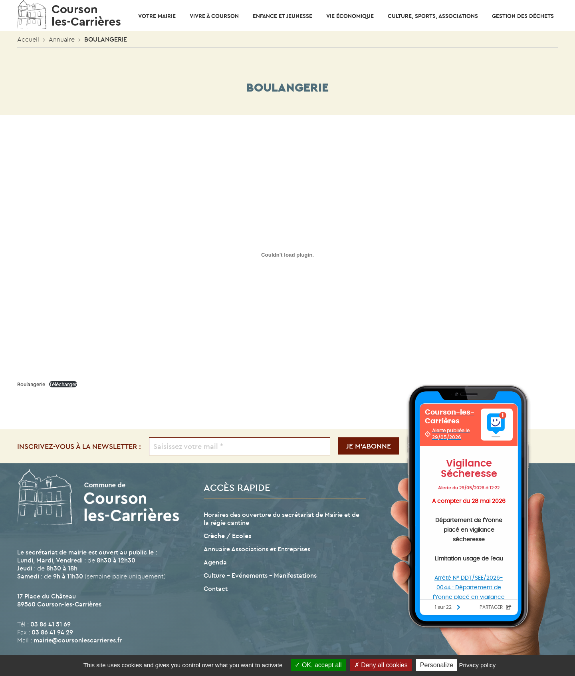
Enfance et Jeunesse (282, 16)
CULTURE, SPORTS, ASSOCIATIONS (433, 16)
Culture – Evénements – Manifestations (260, 575)
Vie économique (350, 16)
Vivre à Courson (214, 16)
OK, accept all (318, 665)
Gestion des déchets (523, 16)
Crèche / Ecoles (227, 536)
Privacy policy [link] (477, 665)
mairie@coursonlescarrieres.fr (78, 640)
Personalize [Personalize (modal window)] (437, 665)
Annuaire (62, 39)
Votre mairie (157, 16)
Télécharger (63, 384)
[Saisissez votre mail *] (239, 446)
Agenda (215, 562)
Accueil (28, 39)
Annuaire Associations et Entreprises (257, 549)
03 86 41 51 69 (50, 624)
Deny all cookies (381, 665)
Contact (216, 588)
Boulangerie (31, 384)
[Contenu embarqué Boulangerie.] (287, 255)
